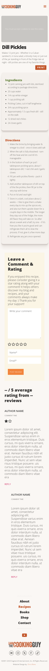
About (24, 601)
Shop (24, 617)
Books (24, 612)
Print (41, 67)
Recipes (24, 606)
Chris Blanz (32, 664)
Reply (8, 484)
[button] (45, 6)
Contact (24, 622)
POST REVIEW (16, 372)
